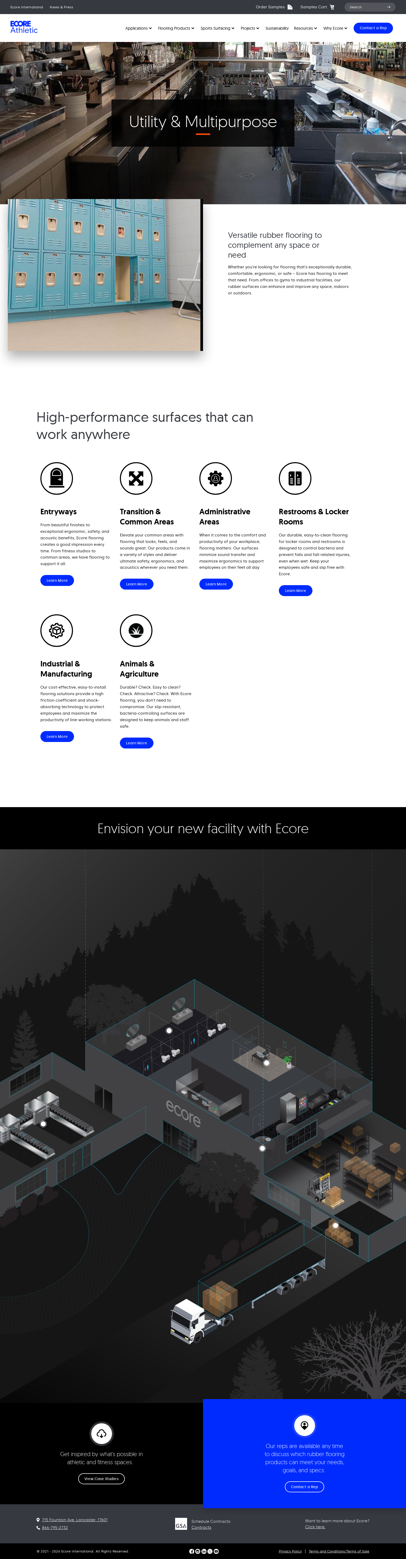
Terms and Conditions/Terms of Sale (339, 1551)
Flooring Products (174, 28)
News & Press (61, 7)
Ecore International (26, 7)
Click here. (315, 1527)
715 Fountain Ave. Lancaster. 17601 (75, 1520)
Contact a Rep (304, 1487)
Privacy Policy (290, 1551)
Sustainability (277, 28)
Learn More (57, 580)
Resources (303, 28)
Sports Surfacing (215, 28)
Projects (248, 28)
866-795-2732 (55, 1527)
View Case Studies (101, 1479)
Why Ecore (333, 28)
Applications (136, 28)
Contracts (201, 1527)
